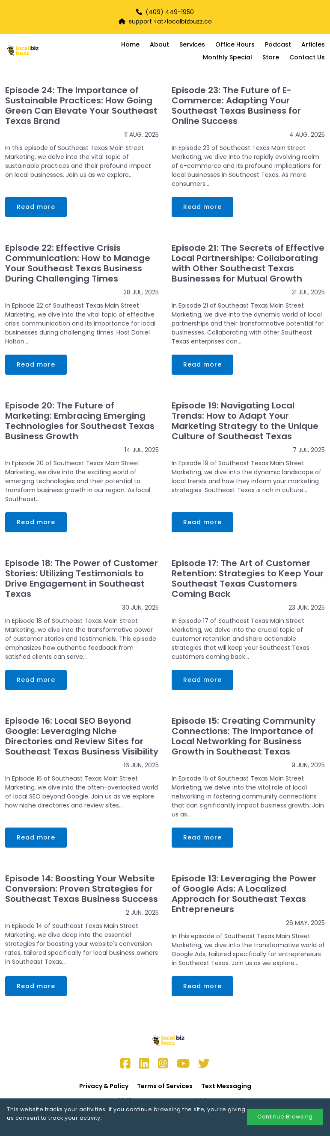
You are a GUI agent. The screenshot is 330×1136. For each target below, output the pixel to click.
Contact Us (307, 57)
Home (130, 44)
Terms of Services (165, 1086)
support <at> (143, 21)
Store (270, 57)
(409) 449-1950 (170, 12)
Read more (36, 207)
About (159, 44)
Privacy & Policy (103, 1086)
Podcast (278, 44)
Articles (313, 44)
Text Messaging (226, 1086)
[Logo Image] (36, 50)
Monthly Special (227, 57)
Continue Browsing (285, 1116)
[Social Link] (125, 1063)
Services (192, 44)
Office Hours (235, 44)
